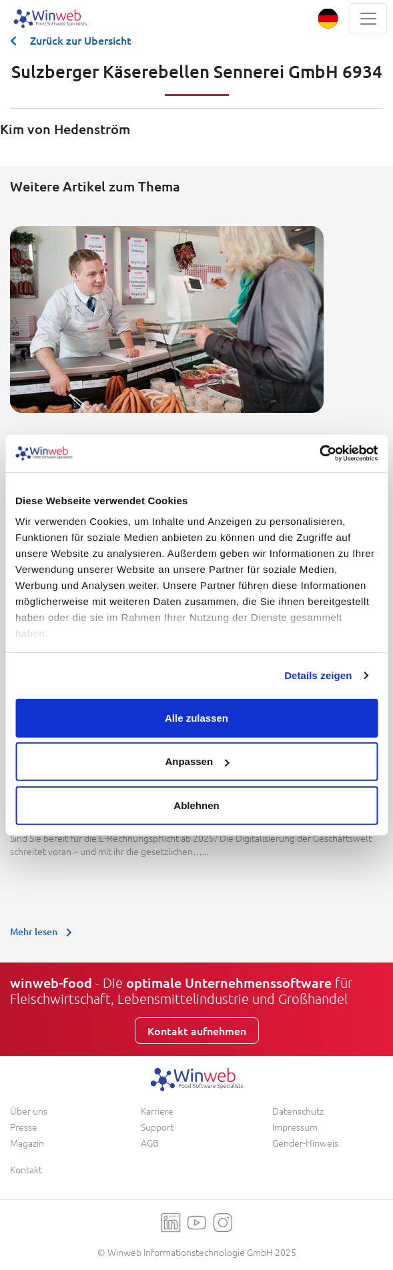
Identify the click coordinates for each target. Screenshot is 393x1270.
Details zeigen (318, 675)
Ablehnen (196, 804)
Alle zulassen (196, 717)
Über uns (28, 1110)
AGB (150, 1142)
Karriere (157, 1110)
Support (157, 1126)
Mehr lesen (44, 931)
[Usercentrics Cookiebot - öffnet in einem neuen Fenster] (319, 453)
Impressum (295, 1126)
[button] (328, 18)
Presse (23, 1126)
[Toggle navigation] (368, 18)
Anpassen (197, 761)
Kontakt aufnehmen (196, 1030)
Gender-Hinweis (305, 1142)
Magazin (27, 1142)
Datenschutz (298, 1110)
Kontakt (26, 1169)
